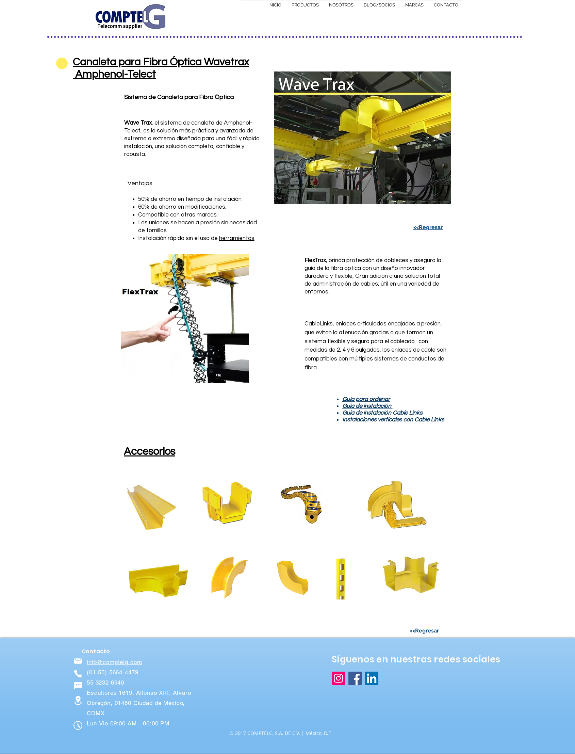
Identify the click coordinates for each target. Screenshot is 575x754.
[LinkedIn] (371, 678)
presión (210, 223)
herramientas (236, 238)
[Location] (77, 700)
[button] (305, 5)
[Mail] (77, 661)
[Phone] (77, 673)
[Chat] (77, 685)
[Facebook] (355, 678)
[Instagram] (338, 678)
